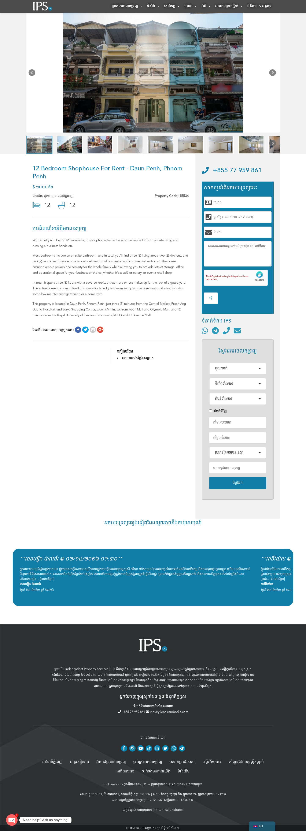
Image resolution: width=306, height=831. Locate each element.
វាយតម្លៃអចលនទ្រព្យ (111, 762)
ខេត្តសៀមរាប (79, 762)
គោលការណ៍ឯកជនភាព (168, 810)
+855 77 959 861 (232, 170)
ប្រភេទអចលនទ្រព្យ (127, 6)
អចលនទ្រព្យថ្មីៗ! (229, 6)
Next (273, 73)
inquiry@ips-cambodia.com (167, 712)
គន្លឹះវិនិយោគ (212, 762)
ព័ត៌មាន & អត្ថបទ (259, 6)
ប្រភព (190, 6)
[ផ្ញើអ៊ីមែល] (237, 330)
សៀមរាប (144, 675)
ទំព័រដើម (183, 771)
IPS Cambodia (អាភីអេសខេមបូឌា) (125, 784)
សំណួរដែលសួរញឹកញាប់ (246, 762)
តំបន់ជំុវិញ (218, 411)
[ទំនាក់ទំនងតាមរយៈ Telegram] (215, 330)
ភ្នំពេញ (129, 675)
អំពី (206, 6)
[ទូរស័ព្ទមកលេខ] (226, 330)
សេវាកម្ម (172, 6)
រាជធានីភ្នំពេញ (52, 762)
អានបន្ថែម (47, 579)
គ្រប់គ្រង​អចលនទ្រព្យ (147, 762)
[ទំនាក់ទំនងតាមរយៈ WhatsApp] (205, 330)
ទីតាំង (153, 6)
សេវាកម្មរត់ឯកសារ (182, 762)
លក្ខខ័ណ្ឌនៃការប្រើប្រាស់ (137, 810)
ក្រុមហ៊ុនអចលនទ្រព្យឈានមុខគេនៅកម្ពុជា (176, 784)
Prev (33, 73)
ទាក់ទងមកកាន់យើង (156, 771)
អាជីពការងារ (125, 771)
